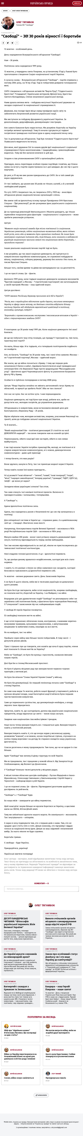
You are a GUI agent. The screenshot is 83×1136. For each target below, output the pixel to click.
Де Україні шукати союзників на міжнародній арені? (20, 955)
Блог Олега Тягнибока (20, 11)
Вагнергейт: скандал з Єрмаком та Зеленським (17, 988)
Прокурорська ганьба (56, 1078)
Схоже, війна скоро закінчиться (19, 1078)
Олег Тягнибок (25, 22)
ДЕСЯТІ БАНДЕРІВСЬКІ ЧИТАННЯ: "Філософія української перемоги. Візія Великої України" (19, 923)
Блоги (5, 11)
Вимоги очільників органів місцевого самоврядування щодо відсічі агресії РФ (60, 921)
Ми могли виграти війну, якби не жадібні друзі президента (61, 1031)
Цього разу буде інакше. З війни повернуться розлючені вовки (60, 1055)
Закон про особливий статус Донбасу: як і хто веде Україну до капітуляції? (61, 957)
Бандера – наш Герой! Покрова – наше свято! (58, 988)
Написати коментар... (41, 889)
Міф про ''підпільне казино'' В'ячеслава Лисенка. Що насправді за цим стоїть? (20, 1032)
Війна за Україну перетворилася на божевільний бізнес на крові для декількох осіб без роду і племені (20, 1056)
